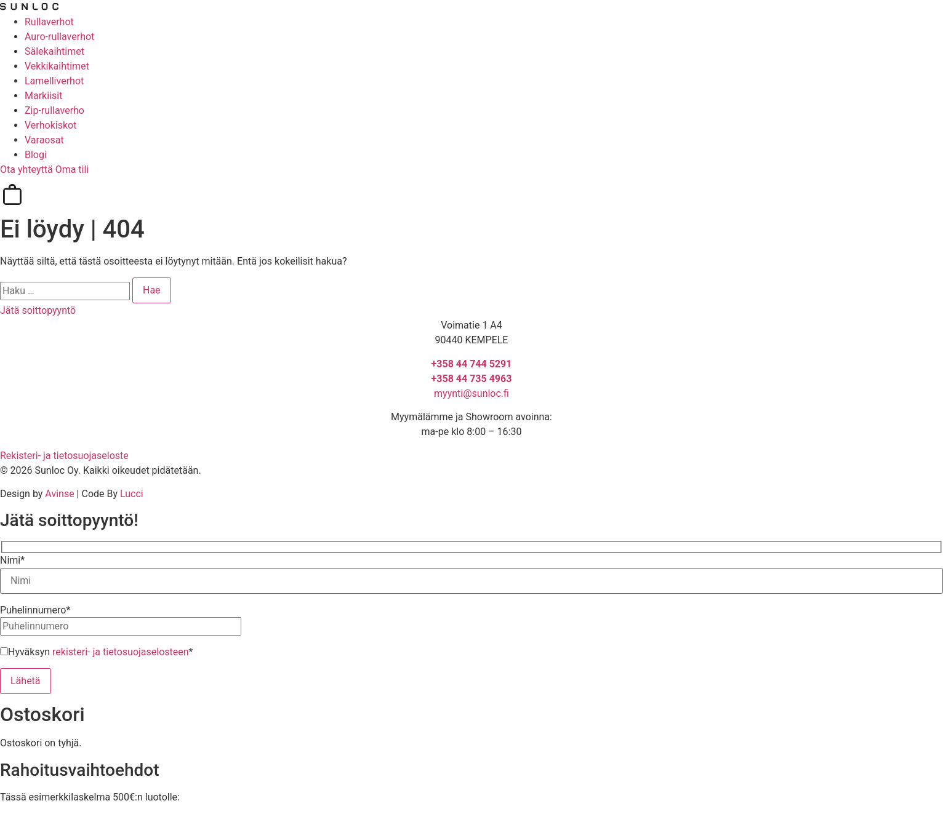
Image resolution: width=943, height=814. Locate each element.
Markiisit (43, 96)
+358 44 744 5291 (471, 364)
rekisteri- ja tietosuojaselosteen (120, 652)
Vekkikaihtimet (57, 66)
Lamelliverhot (54, 81)
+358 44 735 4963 (471, 379)
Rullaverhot (49, 22)
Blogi (36, 155)
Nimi (12, 560)
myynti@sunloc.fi (471, 393)
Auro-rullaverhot (59, 36)
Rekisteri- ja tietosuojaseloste (64, 455)
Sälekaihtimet (54, 51)
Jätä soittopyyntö (38, 310)
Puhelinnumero (35, 610)
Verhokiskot (50, 125)
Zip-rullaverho (54, 110)
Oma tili (72, 169)
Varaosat (44, 140)
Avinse (59, 494)
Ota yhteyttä (27, 169)
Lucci (131, 494)
